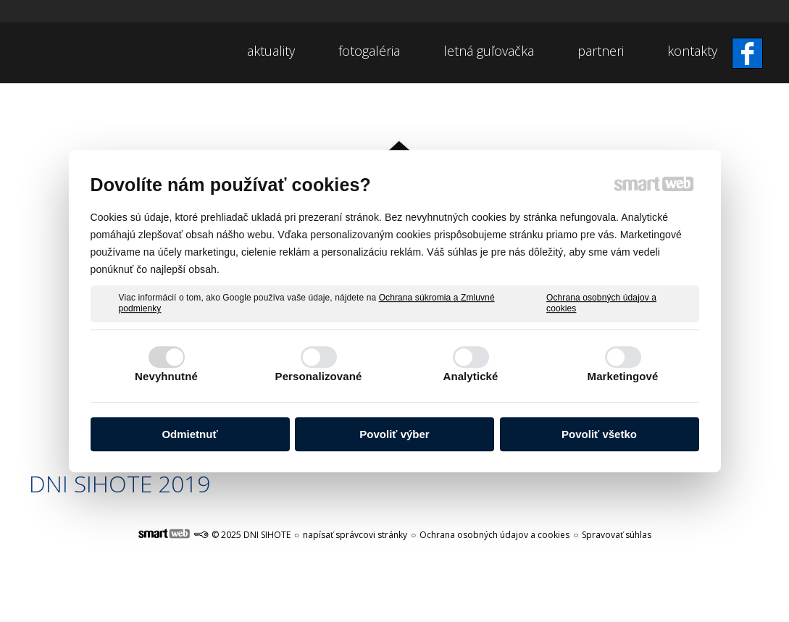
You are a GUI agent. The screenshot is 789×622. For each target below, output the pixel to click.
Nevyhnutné (166, 376)
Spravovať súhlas (616, 535)
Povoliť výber (394, 434)
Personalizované (318, 376)
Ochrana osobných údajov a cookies (601, 303)
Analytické (470, 376)
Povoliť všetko (599, 434)
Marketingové (623, 376)
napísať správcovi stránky (355, 535)
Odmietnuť (189, 434)
